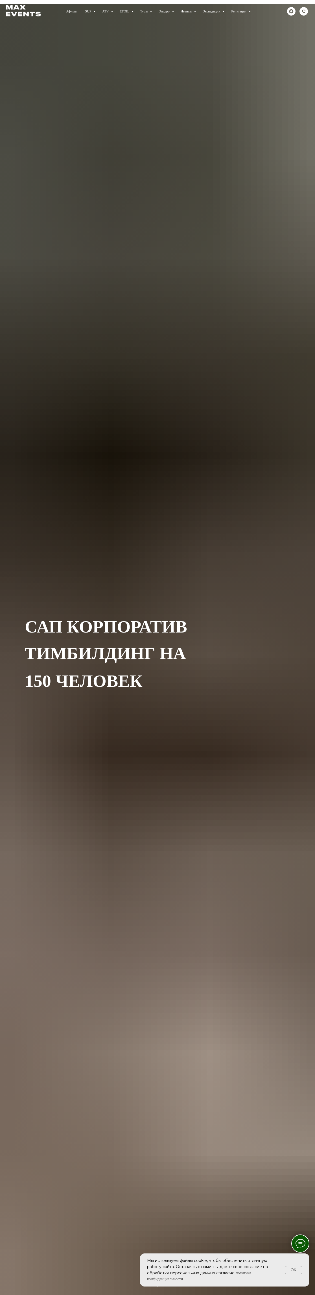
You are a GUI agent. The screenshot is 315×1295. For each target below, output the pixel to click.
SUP (88, 11)
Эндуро (164, 11)
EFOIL (125, 11)
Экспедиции (212, 11)
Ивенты (187, 11)
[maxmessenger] (291, 11)
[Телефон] (303, 11)
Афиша (71, 11)
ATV (106, 11)
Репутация (239, 11)
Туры (144, 11)
